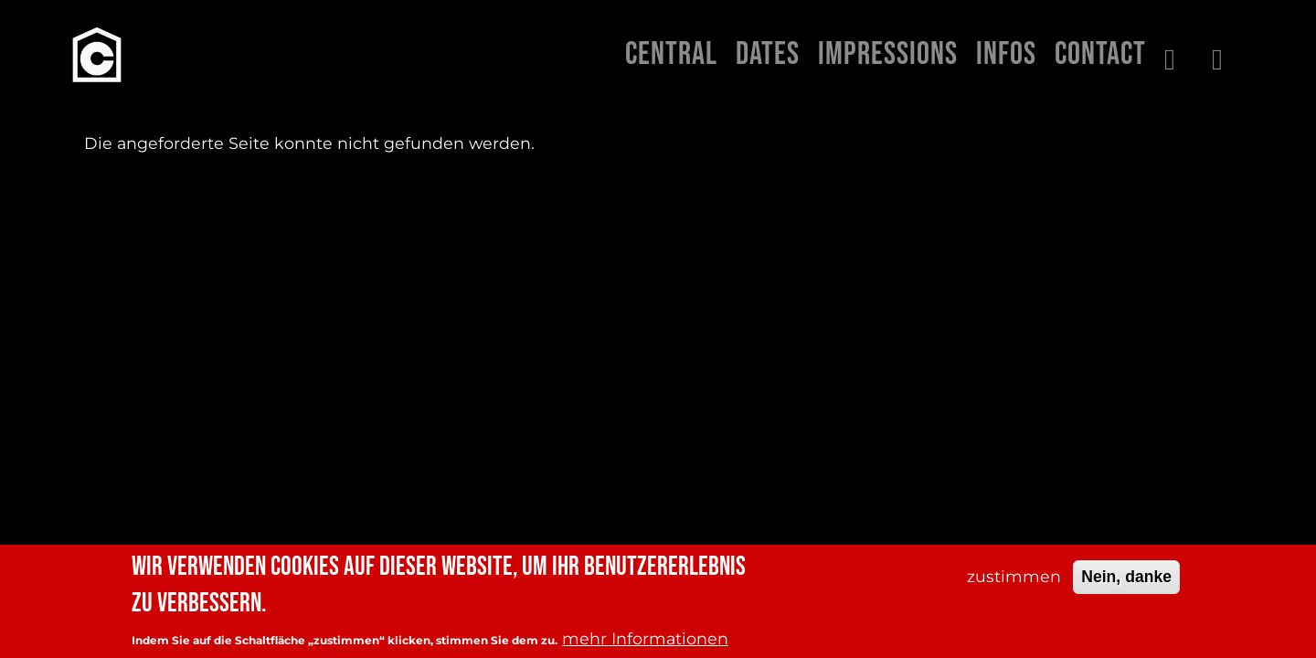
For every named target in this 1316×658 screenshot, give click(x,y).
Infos (1006, 54)
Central (671, 54)
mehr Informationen (645, 638)
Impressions (888, 54)
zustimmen (1014, 576)
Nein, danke (1126, 577)
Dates (768, 54)
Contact (1100, 54)
